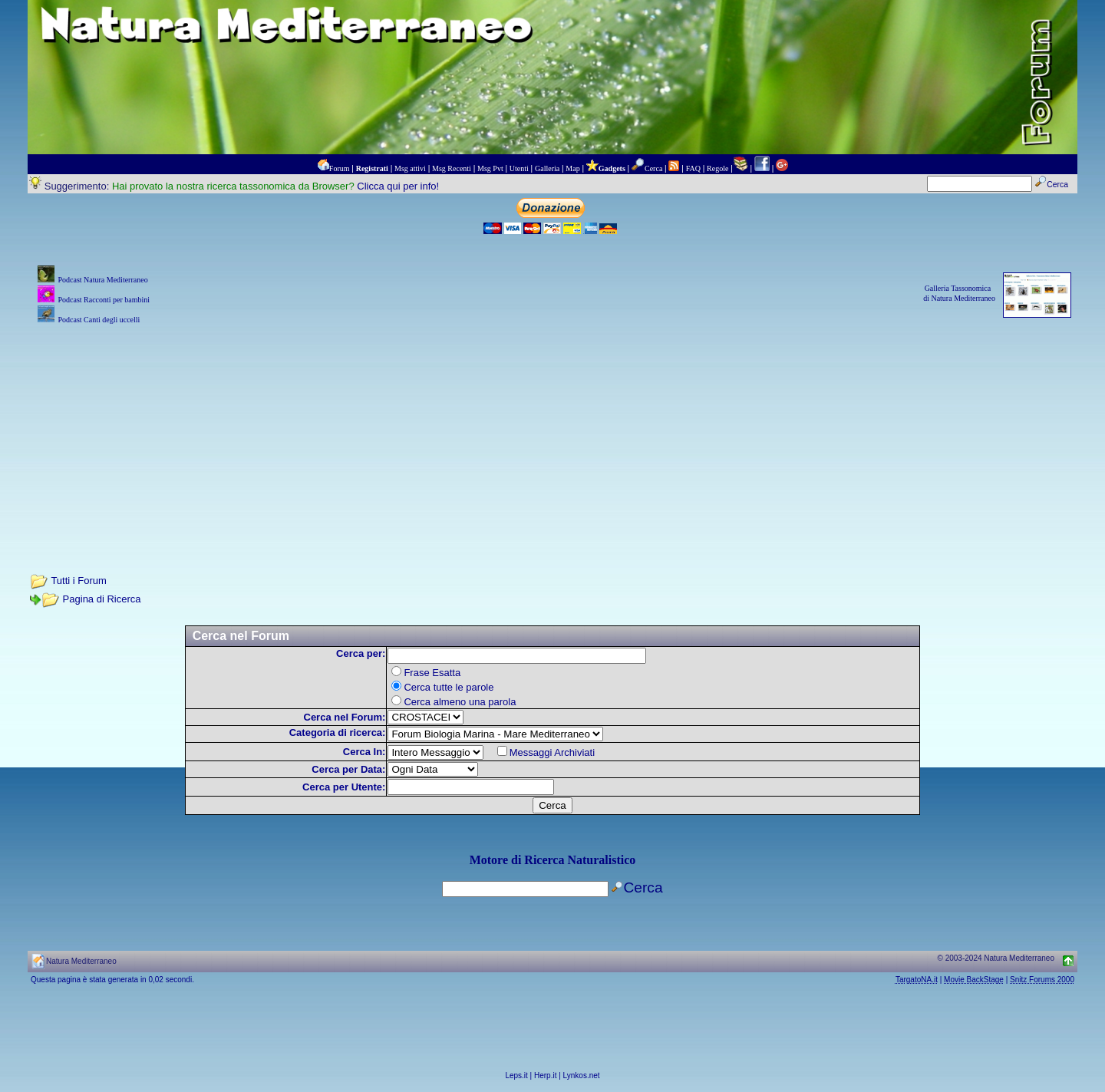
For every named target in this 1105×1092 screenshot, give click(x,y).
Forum (339, 168)
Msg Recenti (451, 168)
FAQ (693, 168)
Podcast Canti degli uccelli (99, 319)
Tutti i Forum (78, 580)
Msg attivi (410, 168)
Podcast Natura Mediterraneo (102, 279)
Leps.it (516, 1075)
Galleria (547, 168)
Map (572, 168)
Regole (717, 168)
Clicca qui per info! (398, 186)
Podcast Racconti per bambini (104, 299)
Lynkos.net (581, 1075)
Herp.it (545, 1075)
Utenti (519, 168)
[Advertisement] (552, 435)
